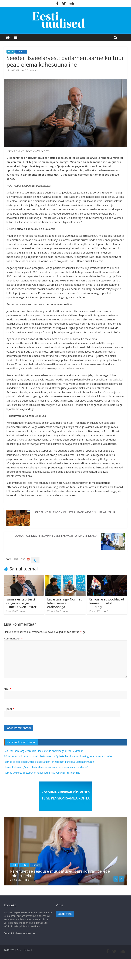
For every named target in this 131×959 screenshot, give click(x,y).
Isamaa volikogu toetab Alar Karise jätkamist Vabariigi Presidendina (42, 772)
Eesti (10, 51)
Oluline (24, 864)
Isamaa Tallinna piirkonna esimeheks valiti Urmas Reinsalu (55, 535)
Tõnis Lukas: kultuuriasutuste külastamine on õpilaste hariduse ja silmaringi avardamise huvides (58, 756)
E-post (9, 709)
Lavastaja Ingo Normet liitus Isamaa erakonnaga (64, 603)
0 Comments (30, 70)
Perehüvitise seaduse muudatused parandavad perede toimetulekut (60, 873)
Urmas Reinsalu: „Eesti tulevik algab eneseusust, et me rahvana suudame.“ (46, 767)
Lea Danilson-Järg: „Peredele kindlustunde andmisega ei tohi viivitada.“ (43, 751)
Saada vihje (65, 914)
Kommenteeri (13, 638)
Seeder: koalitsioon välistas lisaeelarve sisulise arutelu (74, 512)
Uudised (21, 51)
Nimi (7, 689)
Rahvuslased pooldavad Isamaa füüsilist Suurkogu (106, 603)
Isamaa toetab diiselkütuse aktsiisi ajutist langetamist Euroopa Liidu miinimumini (49, 761)
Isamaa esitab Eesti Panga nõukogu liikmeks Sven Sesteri (21, 603)
